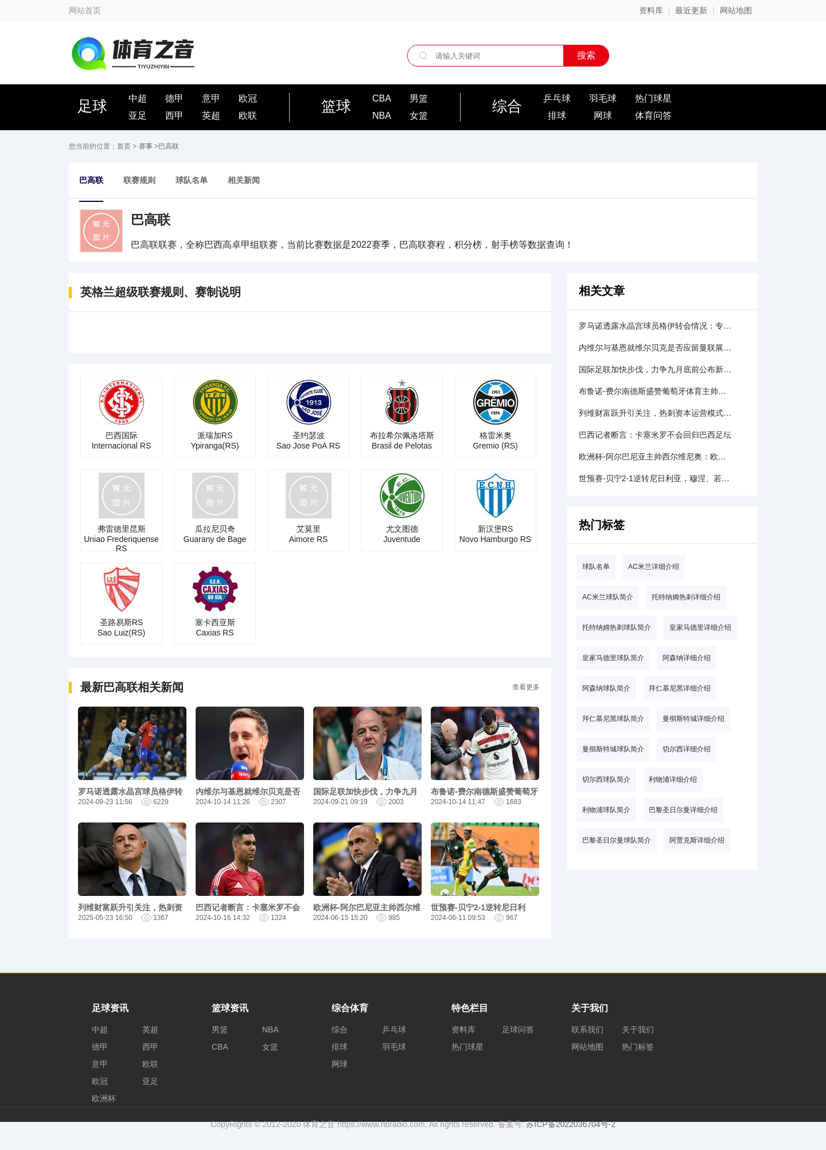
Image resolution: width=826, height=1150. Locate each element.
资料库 (651, 10)
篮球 (336, 106)
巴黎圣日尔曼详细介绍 (683, 810)
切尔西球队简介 (606, 779)
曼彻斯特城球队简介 (613, 749)
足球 (92, 106)
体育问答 (653, 115)
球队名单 (192, 180)
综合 (507, 106)
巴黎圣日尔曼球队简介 (616, 840)
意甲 (211, 98)
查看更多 (526, 687)
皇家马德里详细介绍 (700, 627)
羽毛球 (603, 98)
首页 (124, 146)
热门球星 (653, 98)
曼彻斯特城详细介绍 (693, 719)
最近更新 (691, 10)
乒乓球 (557, 98)
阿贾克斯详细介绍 (696, 840)
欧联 (248, 115)
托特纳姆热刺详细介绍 (686, 597)
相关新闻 (244, 180)
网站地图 (736, 10)
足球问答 (518, 1029)
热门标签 (638, 1046)
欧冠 (248, 98)
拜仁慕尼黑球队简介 (613, 719)
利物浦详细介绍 (673, 779)
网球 (603, 115)
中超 (137, 98)
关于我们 (638, 1029)
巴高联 (168, 146)
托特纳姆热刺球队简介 (616, 627)
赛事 (146, 146)
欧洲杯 (104, 1098)
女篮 (419, 115)
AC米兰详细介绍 (653, 567)
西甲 (174, 115)
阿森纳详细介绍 (687, 658)
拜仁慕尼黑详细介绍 (680, 688)
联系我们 (587, 1029)
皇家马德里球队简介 (613, 658)
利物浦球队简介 (606, 810)
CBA (381, 98)
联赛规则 (139, 180)
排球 (557, 115)
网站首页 (85, 10)
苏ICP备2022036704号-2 (570, 1124)
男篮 (419, 98)
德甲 (174, 98)
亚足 (137, 115)
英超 (211, 115)
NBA (381, 115)
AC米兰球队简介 (607, 597)
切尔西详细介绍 (687, 749)
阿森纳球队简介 (606, 688)
